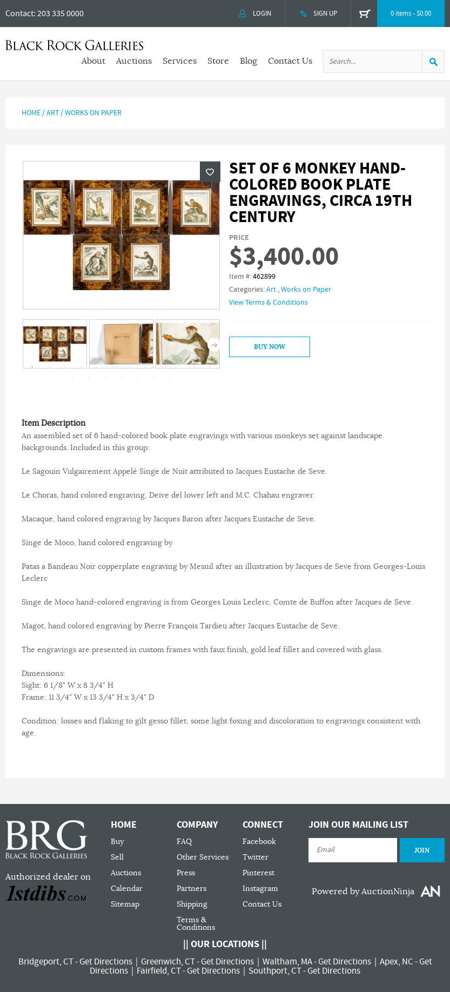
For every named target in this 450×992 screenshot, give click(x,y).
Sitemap (125, 904)
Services (180, 61)
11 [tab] (194, 366)
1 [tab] (31, 366)
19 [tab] (169, 378)
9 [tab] (161, 366)
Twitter (255, 857)
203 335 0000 (60, 13)
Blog (248, 61)
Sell (117, 857)
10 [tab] (177, 366)
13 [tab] (72, 378)
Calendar (127, 888)
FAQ (184, 841)
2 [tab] (48, 366)
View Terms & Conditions (268, 302)
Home (31, 113)
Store (218, 61)
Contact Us (290, 61)
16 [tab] (121, 378)
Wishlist (210, 172)
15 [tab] (104, 378)
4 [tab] (80, 366)
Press (186, 872)
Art (52, 113)
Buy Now (269, 347)
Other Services (203, 857)
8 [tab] (145, 366)
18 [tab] (153, 378)
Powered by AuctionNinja (363, 891)
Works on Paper (93, 113)
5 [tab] (96, 366)
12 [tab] (210, 366)
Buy (117, 841)
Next (214, 344)
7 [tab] (129, 366)
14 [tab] (88, 378)
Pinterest (258, 872)
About (93, 61)
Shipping (192, 904)
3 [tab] (64, 366)
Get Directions (105, 962)
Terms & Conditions (196, 923)
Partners (191, 888)
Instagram (260, 888)
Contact (19, 13)
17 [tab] (137, 378)
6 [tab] (113, 366)
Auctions (134, 61)
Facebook (259, 841)
